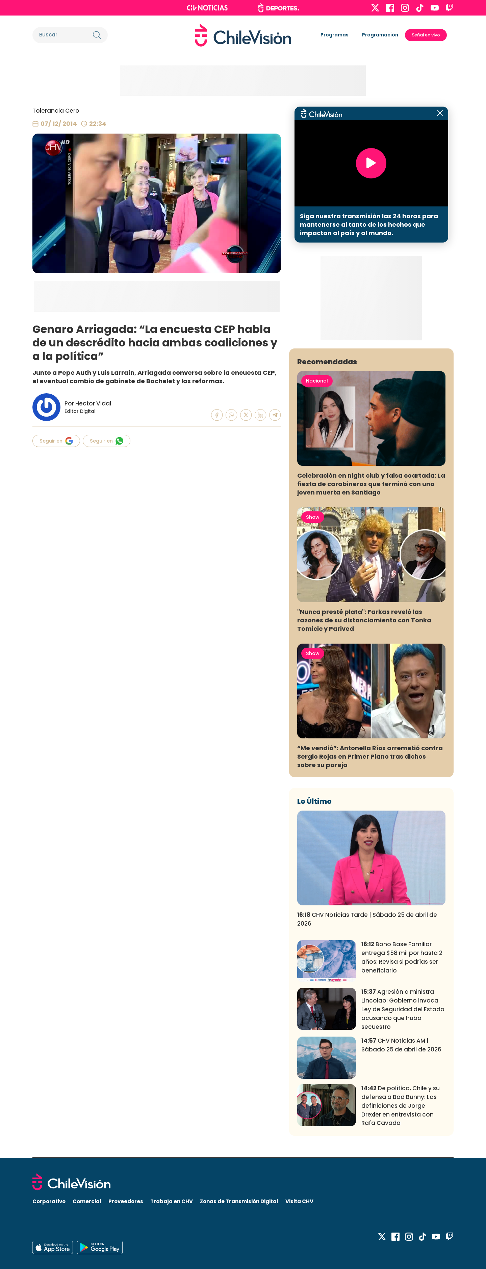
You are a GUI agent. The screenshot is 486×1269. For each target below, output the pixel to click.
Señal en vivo (426, 35)
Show (312, 517)
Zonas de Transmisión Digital (239, 1201)
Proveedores (125, 1201)
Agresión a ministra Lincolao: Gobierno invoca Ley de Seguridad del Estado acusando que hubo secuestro (402, 1009)
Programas (335, 34)
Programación (380, 34)
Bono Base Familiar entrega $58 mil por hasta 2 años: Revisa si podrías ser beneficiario (401, 957)
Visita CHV (299, 1201)
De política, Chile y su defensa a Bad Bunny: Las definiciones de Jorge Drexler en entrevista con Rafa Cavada (400, 1105)
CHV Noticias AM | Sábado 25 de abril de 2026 (401, 1045)
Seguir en (56, 440)
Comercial (87, 1201)
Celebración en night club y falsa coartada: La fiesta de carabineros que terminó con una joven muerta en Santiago (371, 484)
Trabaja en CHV (171, 1201)
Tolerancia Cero (55, 111)
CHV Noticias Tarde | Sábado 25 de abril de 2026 (367, 919)
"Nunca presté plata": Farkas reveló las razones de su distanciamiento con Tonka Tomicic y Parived (364, 620)
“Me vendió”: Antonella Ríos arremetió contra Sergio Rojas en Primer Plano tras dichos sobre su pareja (370, 756)
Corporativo (49, 1201)
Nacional (317, 380)
